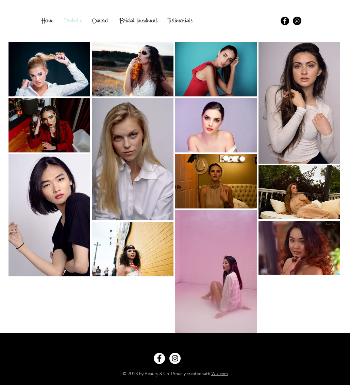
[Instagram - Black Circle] (297, 21)
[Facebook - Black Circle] (285, 21)
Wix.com (219, 373)
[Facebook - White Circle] (159, 358)
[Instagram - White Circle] (175, 358)
